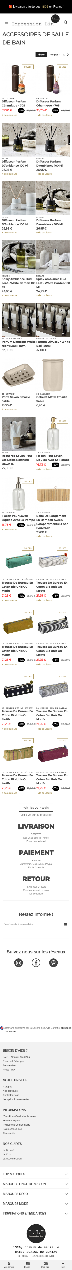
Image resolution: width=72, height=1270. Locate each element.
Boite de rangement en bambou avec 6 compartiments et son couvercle (52, 522)
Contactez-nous (11, 1095)
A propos (7, 1086)
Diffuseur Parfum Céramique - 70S (14, 103)
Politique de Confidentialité (16, 1124)
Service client (10, 1065)
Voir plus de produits (36, 807)
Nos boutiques (10, 1091)
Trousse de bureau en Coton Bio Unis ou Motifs (17, 587)
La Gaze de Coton (12, 1158)
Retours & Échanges (13, 1061)
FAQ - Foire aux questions (16, 1057)
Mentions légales (11, 1120)
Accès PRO (9, 1069)
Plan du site (9, 1133)
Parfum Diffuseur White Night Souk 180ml (19, 344)
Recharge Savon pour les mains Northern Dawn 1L (17, 460)
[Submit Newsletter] (65, 924)
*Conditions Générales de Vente (19, 1116)
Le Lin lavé (8, 1150)
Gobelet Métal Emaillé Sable (51, 399)
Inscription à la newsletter (16, 1099)
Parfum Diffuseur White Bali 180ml (53, 344)
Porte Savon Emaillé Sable (16, 399)
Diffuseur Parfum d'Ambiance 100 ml (15, 163)
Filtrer (41, 54)
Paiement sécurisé (12, 1129)
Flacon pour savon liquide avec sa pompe (53, 458)
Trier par (54, 54)
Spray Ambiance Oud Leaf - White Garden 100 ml (18, 283)
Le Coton (7, 1154)
